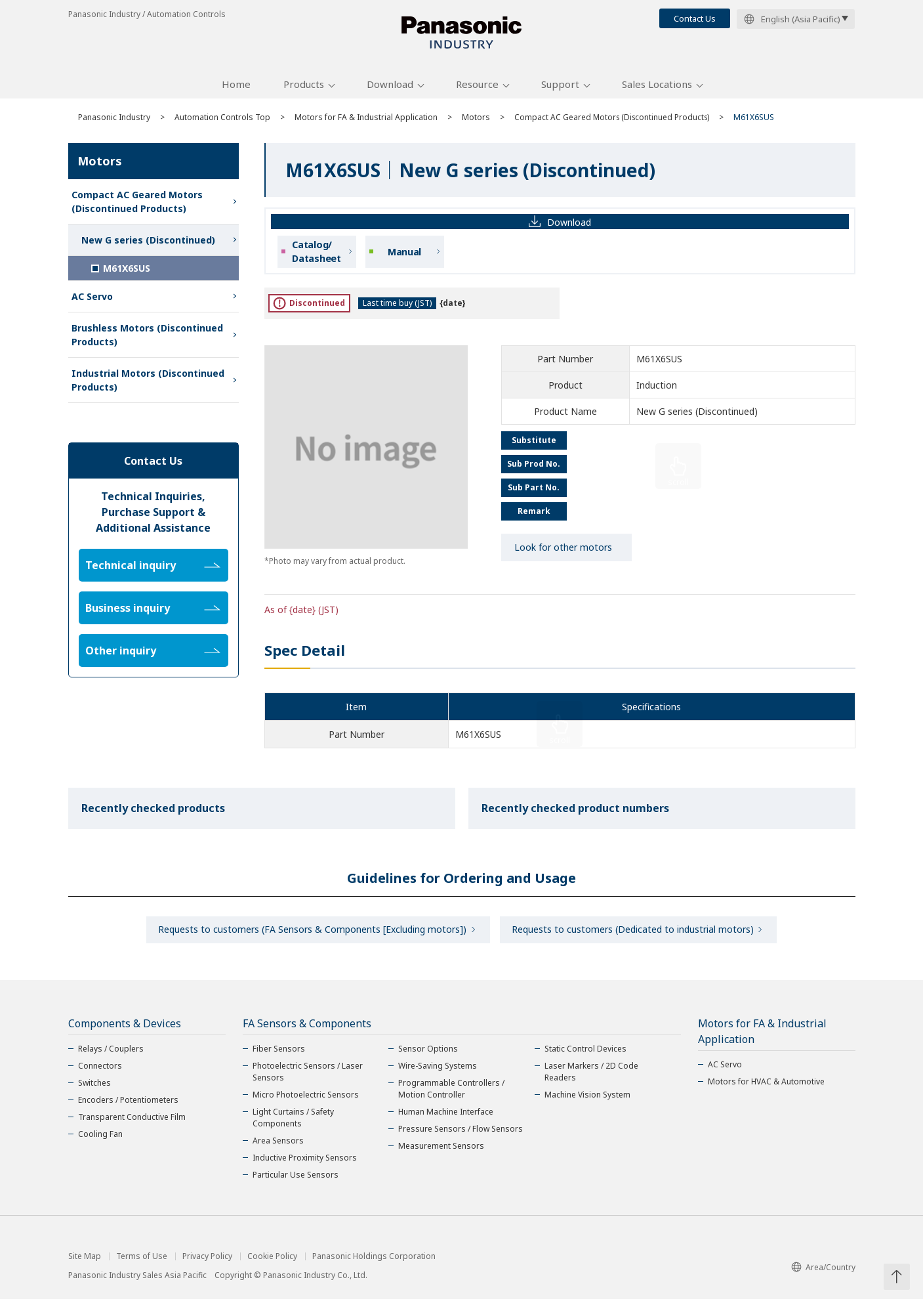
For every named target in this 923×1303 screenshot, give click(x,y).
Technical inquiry (152, 568)
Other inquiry (152, 653)
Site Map (84, 1260)
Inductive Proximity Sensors (305, 1161)
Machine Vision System (587, 1098)
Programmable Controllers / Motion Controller (451, 1092)
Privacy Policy (207, 1260)
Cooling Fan (100, 1137)
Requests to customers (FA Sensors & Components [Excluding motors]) (311, 933)
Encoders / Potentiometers (128, 1103)
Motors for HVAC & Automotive (766, 1085)
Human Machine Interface (445, 1115)
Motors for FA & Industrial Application (366, 119)
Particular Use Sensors (295, 1178)
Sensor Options (428, 1052)
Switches (94, 1086)
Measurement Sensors (441, 1149)
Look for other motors (563, 550)
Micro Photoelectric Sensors (306, 1098)
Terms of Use (141, 1260)
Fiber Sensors (279, 1052)
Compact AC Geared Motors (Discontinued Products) (614, 119)
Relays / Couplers (111, 1052)
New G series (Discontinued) (148, 242)
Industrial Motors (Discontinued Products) (148, 383)
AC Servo (92, 299)
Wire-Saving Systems (437, 1069)
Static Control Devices (585, 1052)
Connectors (100, 1069)
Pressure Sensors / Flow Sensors (460, 1132)
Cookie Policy (272, 1260)
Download (390, 87)
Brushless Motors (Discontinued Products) (147, 337)
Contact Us (695, 18)
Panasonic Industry (114, 119)
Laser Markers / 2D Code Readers (591, 1075)
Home (236, 87)
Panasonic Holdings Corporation (374, 1260)
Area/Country (823, 1271)
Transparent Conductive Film (132, 1120)
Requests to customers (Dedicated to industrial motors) (634, 933)
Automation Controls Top (222, 119)
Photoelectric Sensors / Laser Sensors (308, 1075)
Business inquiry (152, 610)
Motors (476, 119)
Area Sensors (278, 1144)
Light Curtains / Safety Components (293, 1121)
